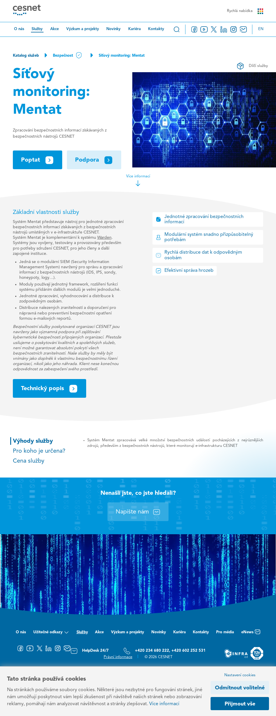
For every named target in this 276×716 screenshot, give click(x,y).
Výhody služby (33, 441)
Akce (54, 29)
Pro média (225, 632)
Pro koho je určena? (39, 451)
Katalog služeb (26, 56)
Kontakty (156, 29)
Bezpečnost (67, 56)
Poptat (37, 160)
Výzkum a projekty (82, 29)
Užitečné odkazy (51, 633)
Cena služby (28, 461)
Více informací (138, 180)
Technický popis (49, 388)
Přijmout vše (240, 704)
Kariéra (134, 29)
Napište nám (138, 512)
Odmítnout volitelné (240, 688)
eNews (250, 633)
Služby (37, 29)
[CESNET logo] (27, 11)
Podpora (94, 160)
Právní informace (118, 657)
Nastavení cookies (240, 675)
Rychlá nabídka (245, 11)
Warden (104, 238)
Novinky (113, 29)
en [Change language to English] (260, 29)
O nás (19, 29)
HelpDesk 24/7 (89, 651)
